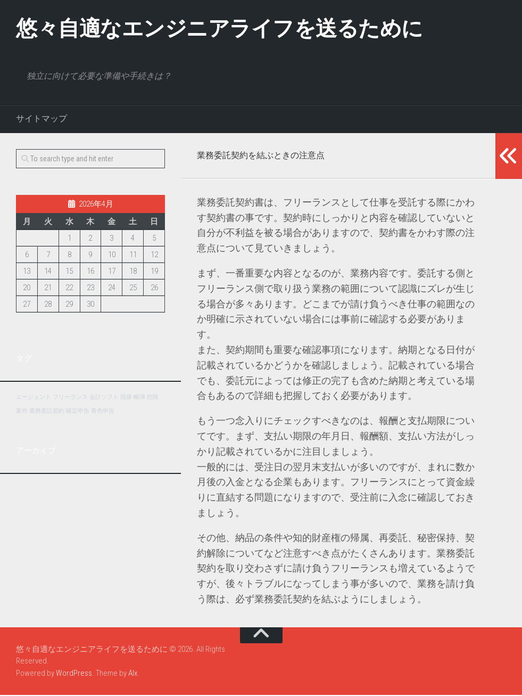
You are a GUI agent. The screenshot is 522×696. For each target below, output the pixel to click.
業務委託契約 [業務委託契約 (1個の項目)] (46, 411)
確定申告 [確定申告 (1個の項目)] (77, 411)
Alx (132, 674)
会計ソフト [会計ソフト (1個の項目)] (104, 398)
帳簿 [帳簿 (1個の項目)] (139, 398)
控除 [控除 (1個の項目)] (153, 398)
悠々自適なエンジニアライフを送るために (229, 29)
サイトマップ (41, 119)
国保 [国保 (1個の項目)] (126, 398)
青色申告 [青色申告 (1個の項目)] (102, 411)
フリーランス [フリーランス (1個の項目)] (70, 398)
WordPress (74, 674)
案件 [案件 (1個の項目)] (22, 411)
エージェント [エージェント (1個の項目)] (33, 398)
